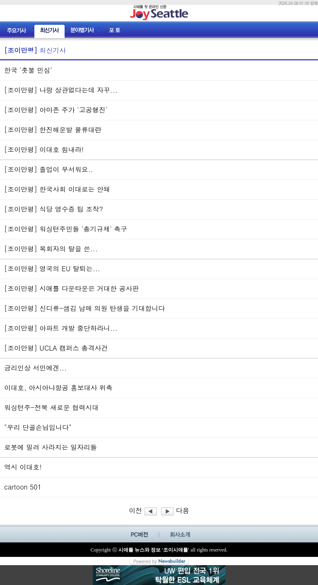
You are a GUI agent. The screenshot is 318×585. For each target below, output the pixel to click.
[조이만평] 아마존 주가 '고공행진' (55, 110)
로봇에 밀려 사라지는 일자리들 (50, 447)
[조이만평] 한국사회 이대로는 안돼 (57, 189)
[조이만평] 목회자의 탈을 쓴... (51, 248)
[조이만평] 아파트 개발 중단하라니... (61, 328)
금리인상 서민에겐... (35, 367)
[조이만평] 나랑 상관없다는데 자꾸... (61, 90)
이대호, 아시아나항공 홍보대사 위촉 (58, 387)
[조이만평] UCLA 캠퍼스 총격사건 (56, 348)
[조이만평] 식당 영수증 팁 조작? (53, 209)
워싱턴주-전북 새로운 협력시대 (51, 407)
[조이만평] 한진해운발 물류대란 (52, 129)
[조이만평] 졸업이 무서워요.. (48, 169)
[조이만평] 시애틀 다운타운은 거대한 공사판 (71, 288)
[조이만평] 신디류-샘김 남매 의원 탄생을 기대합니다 (84, 308)
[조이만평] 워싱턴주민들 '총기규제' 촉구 (65, 229)
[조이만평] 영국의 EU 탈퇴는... (52, 268)
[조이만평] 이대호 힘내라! (44, 149)
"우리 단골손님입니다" (38, 427)
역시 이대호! (23, 467)
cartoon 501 (22, 487)
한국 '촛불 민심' (28, 70)
